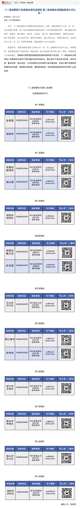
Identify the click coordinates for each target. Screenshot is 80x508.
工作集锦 (22, 3)
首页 (16, 3)
